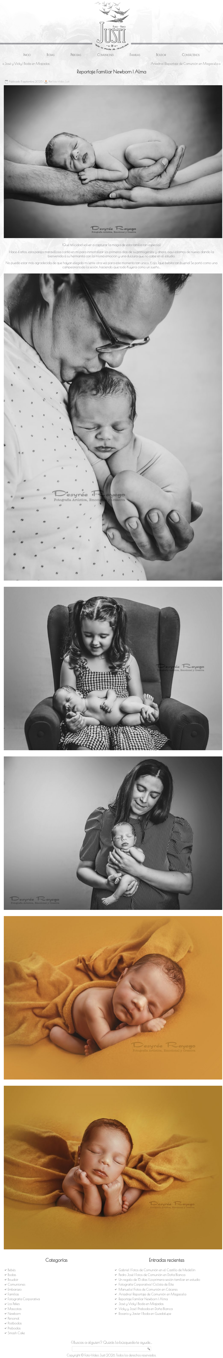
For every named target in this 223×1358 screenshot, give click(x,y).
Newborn (14, 1314)
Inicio (27, 55)
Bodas (50, 55)
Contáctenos (191, 55)
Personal (13, 1318)
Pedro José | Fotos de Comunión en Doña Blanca (152, 1275)
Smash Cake (16, 1333)
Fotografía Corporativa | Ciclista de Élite (146, 1284)
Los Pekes (14, 1304)
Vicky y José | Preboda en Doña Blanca (146, 1309)
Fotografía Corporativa (24, 1299)
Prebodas (76, 55)
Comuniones (105, 55)
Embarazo (15, 1289)
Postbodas (15, 1323)
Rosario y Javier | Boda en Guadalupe (145, 1314)
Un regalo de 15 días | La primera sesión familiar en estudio (159, 1280)
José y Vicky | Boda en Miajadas (27, 64)
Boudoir (161, 55)
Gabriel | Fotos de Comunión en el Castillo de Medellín (157, 1270)
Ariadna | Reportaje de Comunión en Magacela (184, 64)
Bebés (12, 1270)
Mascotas (15, 1309)
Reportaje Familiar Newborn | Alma (143, 1299)
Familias (135, 55)
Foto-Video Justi (61, 81)
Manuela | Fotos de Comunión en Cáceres (148, 1289)
